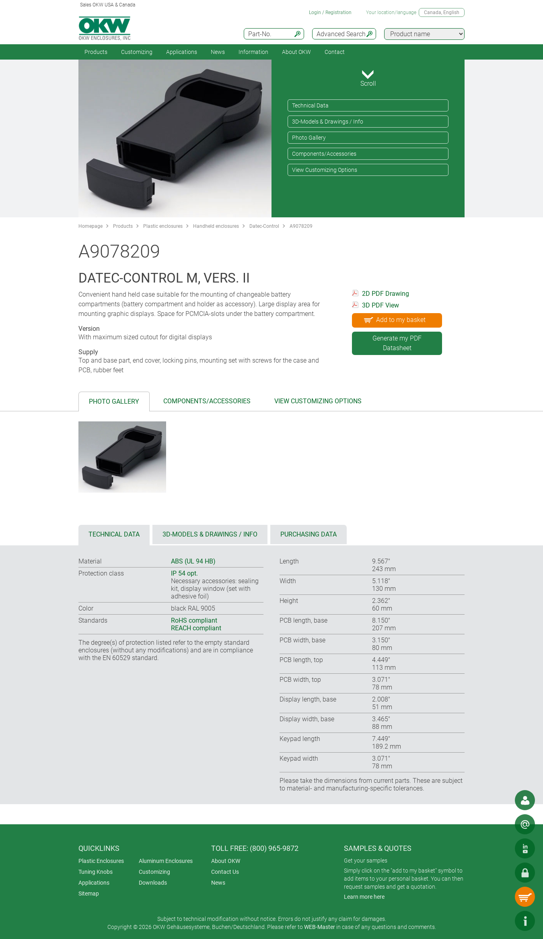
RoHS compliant (194, 620)
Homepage (90, 226)
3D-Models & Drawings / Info (327, 121)
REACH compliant (196, 628)
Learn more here (364, 897)
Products (95, 52)
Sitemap (88, 893)
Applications (181, 52)
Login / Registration (330, 12)
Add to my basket (394, 320)
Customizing (136, 52)
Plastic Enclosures (101, 861)
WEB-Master (319, 927)
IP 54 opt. (184, 573)
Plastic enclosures (163, 226)
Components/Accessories (324, 154)
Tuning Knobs (95, 872)
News (218, 52)
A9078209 (301, 226)
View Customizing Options (324, 170)
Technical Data (310, 105)
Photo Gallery (309, 137)
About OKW (225, 861)
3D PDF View (380, 305)
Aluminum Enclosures (166, 861)
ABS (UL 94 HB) (193, 561)
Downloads (153, 882)
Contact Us (225, 872)
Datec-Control (264, 226)
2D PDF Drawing (385, 293)
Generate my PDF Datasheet (397, 343)
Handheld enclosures (216, 226)
